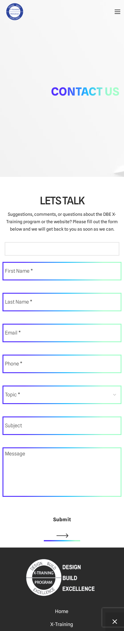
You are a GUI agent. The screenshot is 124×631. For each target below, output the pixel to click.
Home (61, 611)
